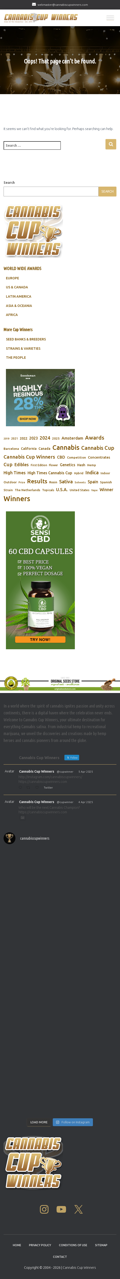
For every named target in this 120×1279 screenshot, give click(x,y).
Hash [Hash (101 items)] (81, 465)
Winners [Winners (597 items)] (17, 499)
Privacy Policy (40, 1245)
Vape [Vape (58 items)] (94, 490)
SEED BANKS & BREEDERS (26, 339)
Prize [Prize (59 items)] (22, 482)
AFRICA (12, 315)
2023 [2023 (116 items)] (33, 438)
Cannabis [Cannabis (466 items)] (65, 447)
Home (17, 1245)
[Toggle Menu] (110, 17)
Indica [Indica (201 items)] (92, 472)
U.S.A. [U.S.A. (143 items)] (62, 489)
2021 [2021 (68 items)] (14, 438)
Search (9, 182)
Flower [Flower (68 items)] (53, 465)
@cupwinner (65, 771)
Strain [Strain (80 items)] (8, 490)
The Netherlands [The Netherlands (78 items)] (27, 490)
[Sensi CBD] (40, 580)
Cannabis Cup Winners (36, 771)
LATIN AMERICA (18, 296)
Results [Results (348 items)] (37, 481)
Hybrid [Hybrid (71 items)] (78, 473)
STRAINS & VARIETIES (23, 348)
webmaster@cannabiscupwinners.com (63, 4)
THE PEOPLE (16, 357)
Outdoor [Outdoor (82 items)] (10, 482)
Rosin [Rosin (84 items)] (53, 482)
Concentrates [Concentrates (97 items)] (99, 457)
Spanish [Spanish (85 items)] (106, 482)
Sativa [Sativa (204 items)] (66, 481)
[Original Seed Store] (60, 683)
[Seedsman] (40, 397)
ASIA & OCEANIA (19, 306)
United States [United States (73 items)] (79, 490)
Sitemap (101, 1245)
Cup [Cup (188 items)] (8, 464)
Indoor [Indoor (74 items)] (105, 473)
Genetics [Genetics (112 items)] (67, 465)
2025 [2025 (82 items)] (56, 438)
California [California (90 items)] (29, 449)
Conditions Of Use (73, 1245)
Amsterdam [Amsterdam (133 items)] (72, 438)
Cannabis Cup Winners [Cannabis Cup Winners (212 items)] (29, 457)
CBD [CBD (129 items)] (61, 457)
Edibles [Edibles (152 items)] (21, 464)
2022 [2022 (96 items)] (23, 438)
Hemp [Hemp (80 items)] (91, 465)
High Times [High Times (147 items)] (15, 472)
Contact (60, 1256)
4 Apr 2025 (85, 802)
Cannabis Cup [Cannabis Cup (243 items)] (97, 448)
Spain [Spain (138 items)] (93, 482)
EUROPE (12, 278)
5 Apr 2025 (85, 771)
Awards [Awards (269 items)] (94, 438)
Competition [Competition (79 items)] (76, 457)
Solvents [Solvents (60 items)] (80, 482)
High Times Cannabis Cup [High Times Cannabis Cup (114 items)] (50, 473)
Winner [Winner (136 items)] (106, 489)
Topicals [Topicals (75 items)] (48, 490)
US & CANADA (17, 287)
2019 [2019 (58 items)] (6, 438)
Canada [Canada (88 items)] (44, 449)
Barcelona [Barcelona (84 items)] (11, 449)
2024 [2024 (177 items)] (45, 438)
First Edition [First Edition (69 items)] (39, 465)
